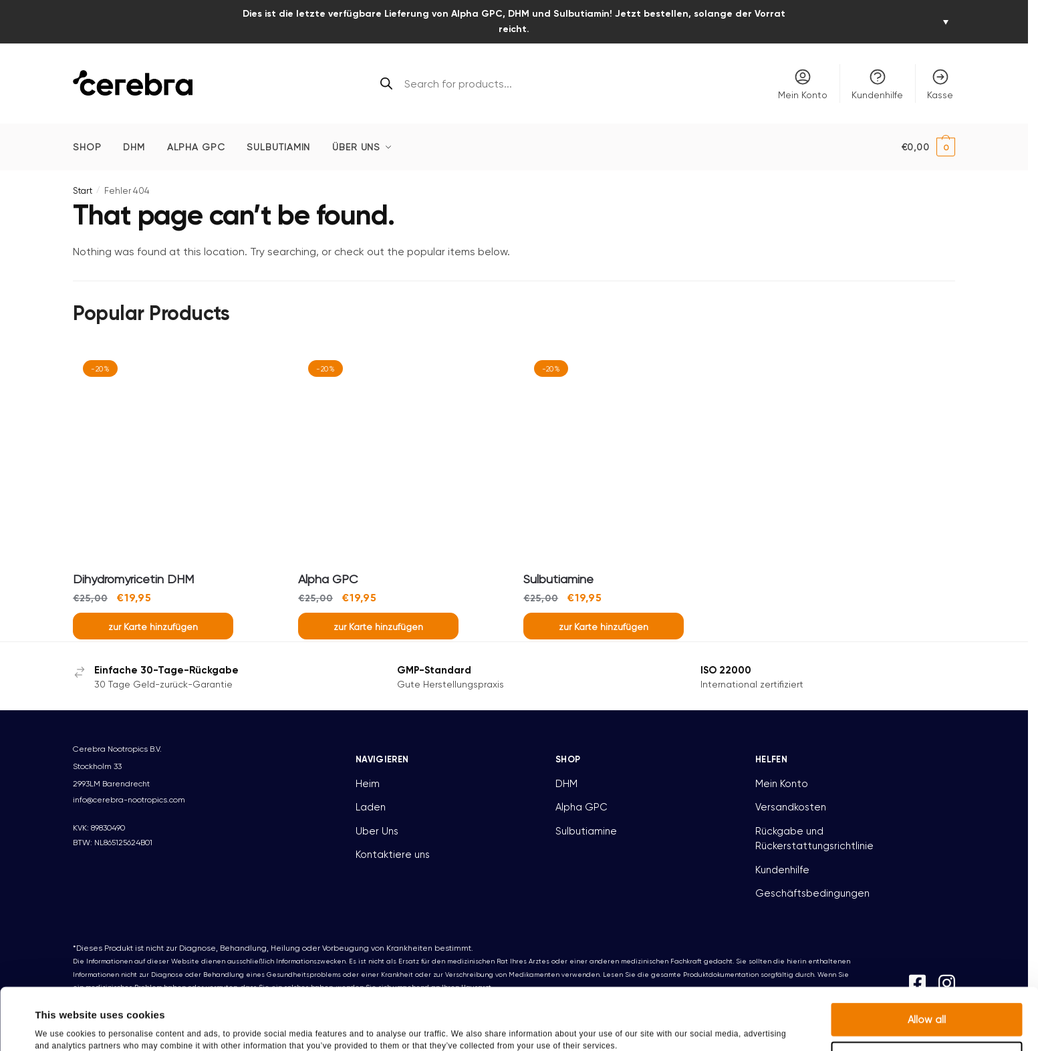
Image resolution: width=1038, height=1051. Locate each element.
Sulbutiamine (558, 579)
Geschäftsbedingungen (812, 893)
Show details (574, 1024)
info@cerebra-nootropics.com (129, 799)
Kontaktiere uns (393, 855)
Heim (368, 784)
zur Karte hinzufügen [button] (153, 626)
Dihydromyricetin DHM (133, 579)
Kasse (940, 83)
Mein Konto (802, 83)
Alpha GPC (328, 579)
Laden (371, 807)
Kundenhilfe (877, 83)
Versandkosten (790, 807)
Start (82, 191)
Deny (926, 996)
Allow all (927, 957)
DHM (566, 784)
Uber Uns (377, 831)
